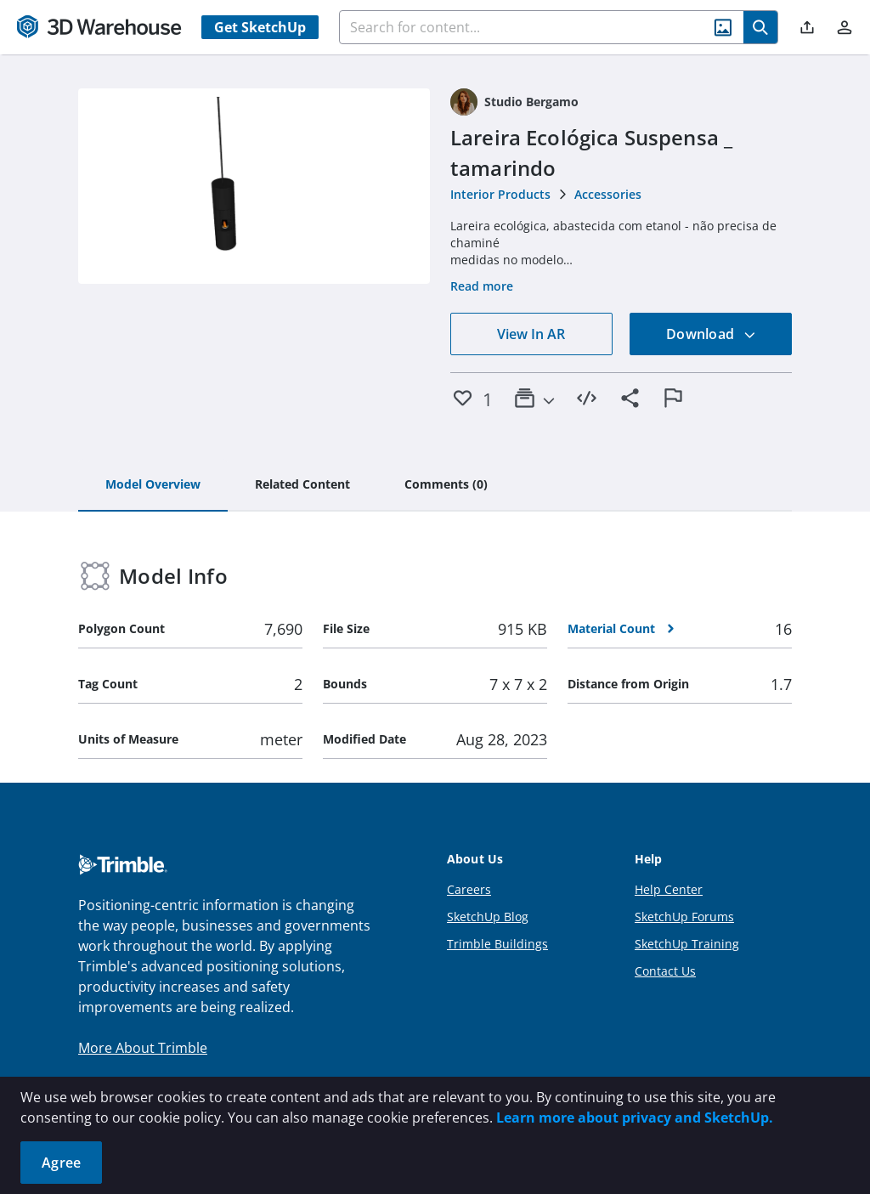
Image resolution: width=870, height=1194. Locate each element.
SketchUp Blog (487, 916)
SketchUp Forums (684, 916)
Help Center (669, 889)
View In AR (531, 334)
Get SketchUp (260, 27)
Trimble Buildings (497, 944)
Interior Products (500, 194)
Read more (481, 286)
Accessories (607, 194)
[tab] (153, 485)
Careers (469, 889)
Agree (61, 1162)
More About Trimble (142, 1047)
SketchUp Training (687, 944)
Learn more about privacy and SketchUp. (634, 1117)
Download (711, 334)
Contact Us (665, 971)
